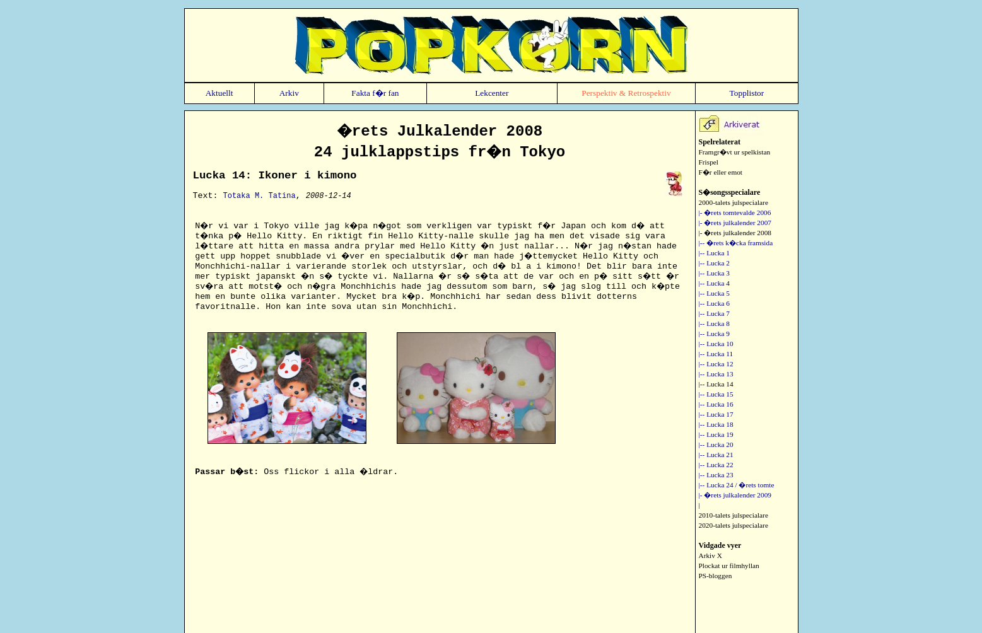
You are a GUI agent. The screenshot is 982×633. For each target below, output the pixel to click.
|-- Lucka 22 (716, 464)
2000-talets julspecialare (733, 202)
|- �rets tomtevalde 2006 (735, 212)
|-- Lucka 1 (714, 253)
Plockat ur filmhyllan (729, 565)
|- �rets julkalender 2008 (735, 232)
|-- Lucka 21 (716, 454)
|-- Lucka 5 (714, 293)
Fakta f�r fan (375, 93)
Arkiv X (710, 555)
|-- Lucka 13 (716, 374)
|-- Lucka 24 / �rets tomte (736, 485)
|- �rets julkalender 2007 (735, 222)
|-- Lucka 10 (716, 343)
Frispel (708, 162)
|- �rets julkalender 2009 (735, 495)
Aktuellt (219, 93)
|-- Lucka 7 (714, 313)
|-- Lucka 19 (716, 434)
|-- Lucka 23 (716, 475)
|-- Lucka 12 (716, 364)
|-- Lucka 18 (716, 424)
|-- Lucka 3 (714, 273)
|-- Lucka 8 (714, 323)
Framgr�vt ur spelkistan (735, 152)
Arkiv (289, 93)
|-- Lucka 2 (714, 263)
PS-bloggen (715, 575)
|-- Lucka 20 (716, 444)
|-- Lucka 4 (714, 283)
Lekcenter (491, 93)
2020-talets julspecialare (733, 525)
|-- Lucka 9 (714, 333)
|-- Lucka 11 (716, 353)
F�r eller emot (721, 172)
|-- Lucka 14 (716, 384)
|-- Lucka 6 (714, 303)
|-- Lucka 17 (716, 414)
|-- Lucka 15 (716, 394)
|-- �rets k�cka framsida (736, 243)
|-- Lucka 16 (716, 404)
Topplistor (747, 93)
